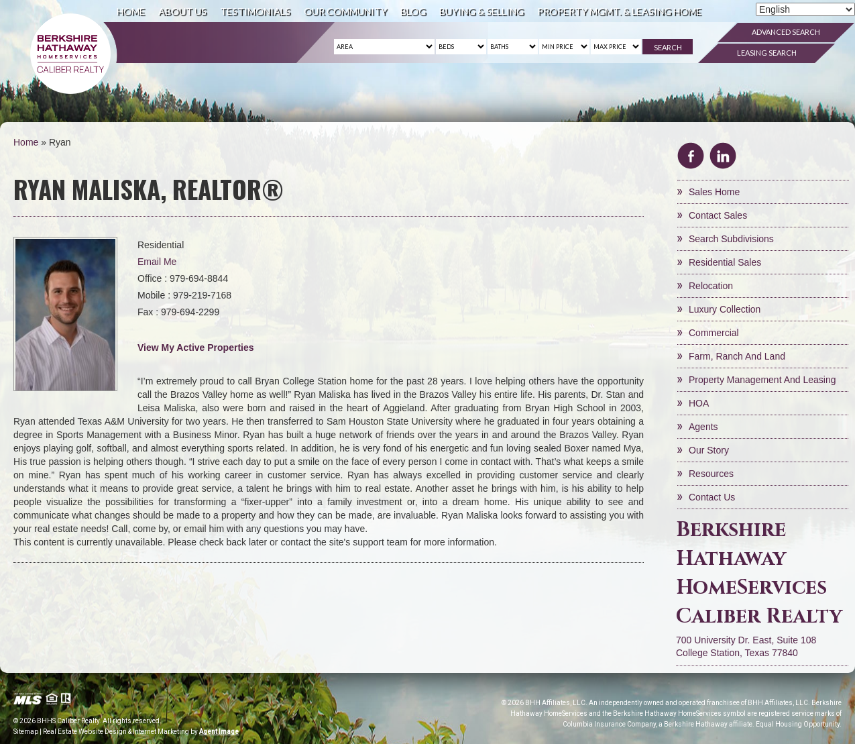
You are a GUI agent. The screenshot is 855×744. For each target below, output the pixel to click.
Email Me (156, 261)
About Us (182, 11)
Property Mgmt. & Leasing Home (619, 11)
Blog (413, 11)
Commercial (714, 332)
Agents (703, 426)
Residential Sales (725, 262)
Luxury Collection (724, 309)
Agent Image (219, 731)
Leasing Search (767, 52)
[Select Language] (805, 9)
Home (131, 11)
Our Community (345, 11)
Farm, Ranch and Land (737, 356)
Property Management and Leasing (762, 379)
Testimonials (255, 11)
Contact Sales (718, 215)
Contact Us (712, 497)
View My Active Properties (195, 347)
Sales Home (714, 192)
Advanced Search (786, 32)
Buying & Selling (481, 11)
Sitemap (25, 731)
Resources (711, 473)
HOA (699, 403)
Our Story (709, 450)
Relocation (711, 285)
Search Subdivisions (731, 238)
